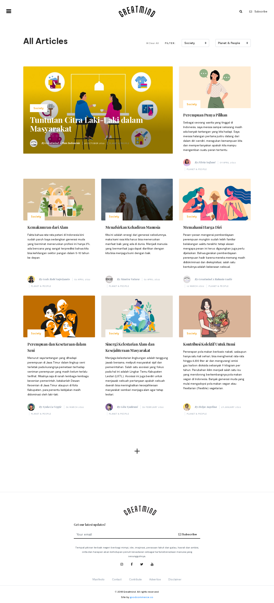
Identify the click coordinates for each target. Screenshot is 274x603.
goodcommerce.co (141, 597)
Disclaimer (174, 579)
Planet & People (119, 143)
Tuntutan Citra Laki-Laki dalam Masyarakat (86, 124)
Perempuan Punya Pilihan (205, 115)
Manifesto (99, 579)
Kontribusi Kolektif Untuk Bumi (209, 344)
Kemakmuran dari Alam (47, 227)
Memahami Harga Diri (202, 227)
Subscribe (258, 11)
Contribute (135, 579)
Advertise (155, 579)
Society (38, 108)
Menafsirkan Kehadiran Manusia (132, 227)
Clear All (152, 43)
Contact (117, 579)
